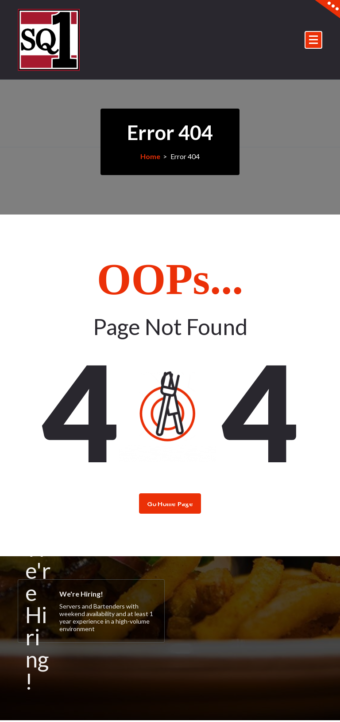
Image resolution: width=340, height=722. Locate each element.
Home (150, 156)
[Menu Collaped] (313, 40)
